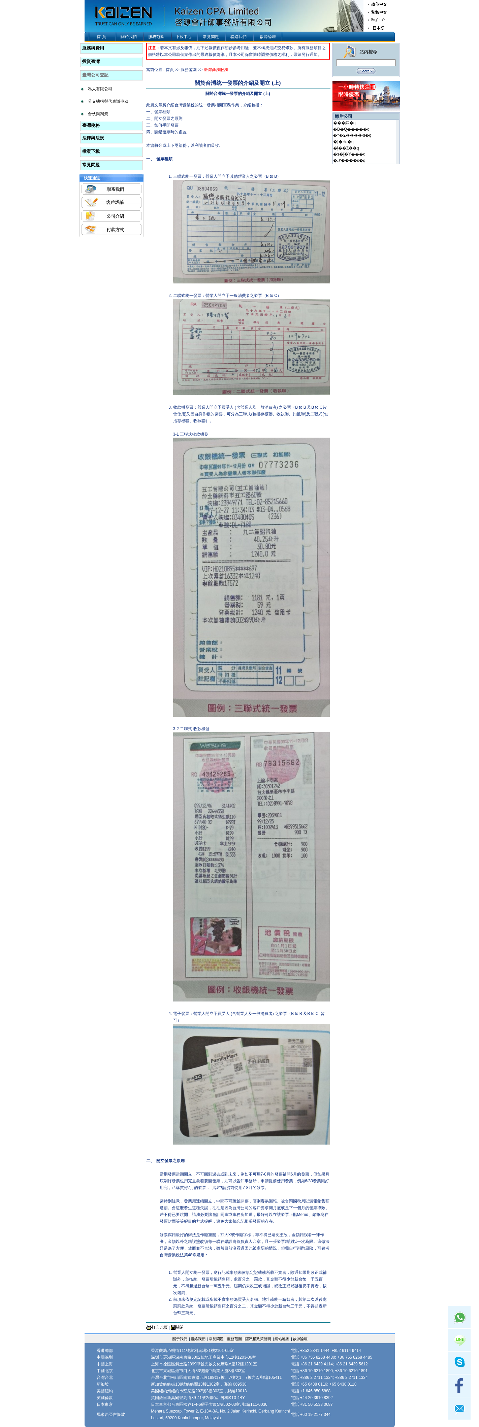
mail (459, 1408)
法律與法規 (93, 137)
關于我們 (179, 1339)
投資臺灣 (91, 61)
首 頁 (101, 36)
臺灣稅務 (91, 125)
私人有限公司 (100, 89)
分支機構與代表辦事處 (108, 101)
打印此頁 (160, 1327)
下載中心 (183, 36)
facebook (459, 1385)
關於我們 (129, 36)
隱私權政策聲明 (258, 1339)
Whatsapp (459, 1317)
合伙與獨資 (98, 113)
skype (459, 1363)
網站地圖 (282, 1339)
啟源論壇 (268, 36)
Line (459, 1340)
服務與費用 (93, 47)
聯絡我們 (238, 36)
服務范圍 (156, 36)
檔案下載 (91, 151)
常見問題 (211, 36)
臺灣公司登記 (95, 74)
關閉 (179, 1327)
